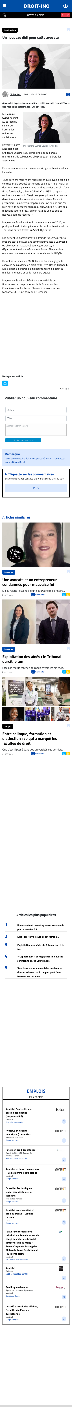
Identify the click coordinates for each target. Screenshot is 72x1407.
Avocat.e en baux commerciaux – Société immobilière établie (22, 1171)
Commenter (39, 594)
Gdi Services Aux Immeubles (17, 1259)
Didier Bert (15, 94)
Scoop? (65, 14)
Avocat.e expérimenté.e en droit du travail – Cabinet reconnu (20, 1213)
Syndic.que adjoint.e (17, 1287)
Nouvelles (8, 572)
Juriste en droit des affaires (20, 1150)
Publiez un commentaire (23, 440)
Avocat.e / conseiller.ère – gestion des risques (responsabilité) (20, 1112)
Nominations (10, 30)
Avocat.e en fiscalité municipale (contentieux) (19, 1132)
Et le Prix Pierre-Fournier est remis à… (38, 937)
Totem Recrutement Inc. (15, 1122)
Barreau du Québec (13, 1295)
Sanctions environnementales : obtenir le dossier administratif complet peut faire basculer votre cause (39, 972)
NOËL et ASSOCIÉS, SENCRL (17, 1273)
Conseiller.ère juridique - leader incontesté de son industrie (19, 1191)
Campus (8, 726)
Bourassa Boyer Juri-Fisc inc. (17, 1158)
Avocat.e (10, 1268)
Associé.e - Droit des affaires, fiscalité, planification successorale (22, 1310)
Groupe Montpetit (12, 1140)
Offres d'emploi (36, 15)
